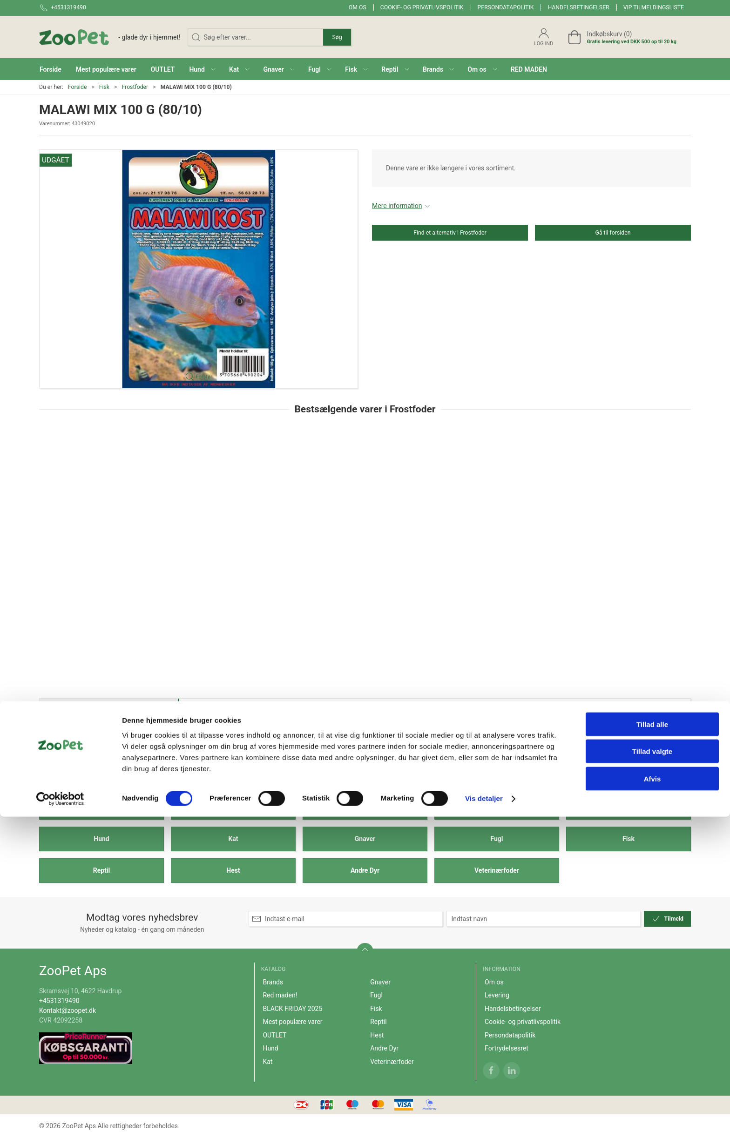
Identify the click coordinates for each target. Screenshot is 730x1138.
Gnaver (365, 838)
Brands (101, 807)
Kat (233, 838)
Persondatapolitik (506, 7)
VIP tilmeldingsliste (653, 7)
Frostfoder (135, 87)
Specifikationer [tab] (68, 710)
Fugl (496, 838)
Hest (233, 870)
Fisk (104, 87)
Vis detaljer (484, 1120)
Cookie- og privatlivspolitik (422, 7)
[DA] (110, 37)
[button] (202, 69)
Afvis (652, 1100)
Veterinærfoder (496, 870)
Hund (101, 838)
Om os (357, 7)
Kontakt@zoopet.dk (67, 1010)
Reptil (101, 870)
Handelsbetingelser (578, 7)
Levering (497, 995)
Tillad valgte (652, 1073)
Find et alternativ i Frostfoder (449, 232)
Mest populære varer (496, 807)
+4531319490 (59, 1000)
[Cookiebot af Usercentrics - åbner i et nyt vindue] (60, 1120)
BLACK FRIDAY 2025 (365, 807)
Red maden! (233, 807)
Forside (77, 87)
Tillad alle (652, 1045)
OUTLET (628, 807)
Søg (337, 37)
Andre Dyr (365, 870)
